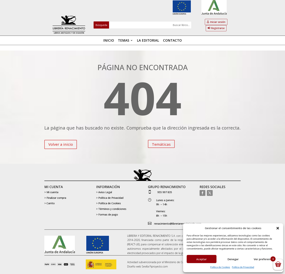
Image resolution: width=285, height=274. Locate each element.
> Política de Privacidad (109, 198)
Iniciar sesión (217, 22)
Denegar (233, 259)
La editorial (148, 41)
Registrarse (218, 28)
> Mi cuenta (51, 192)
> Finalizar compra (55, 198)
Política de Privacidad (243, 267)
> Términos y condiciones (111, 209)
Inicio (108, 41)
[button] (278, 228)
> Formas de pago (107, 214)
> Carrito (49, 203)
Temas (123, 41)
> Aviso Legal (104, 192)
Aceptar (201, 259)
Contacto (172, 41)
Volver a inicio (60, 144)
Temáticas (161, 144)
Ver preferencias (265, 259)
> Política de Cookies (108, 203)
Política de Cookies (220, 267)
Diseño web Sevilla (138, 266)
